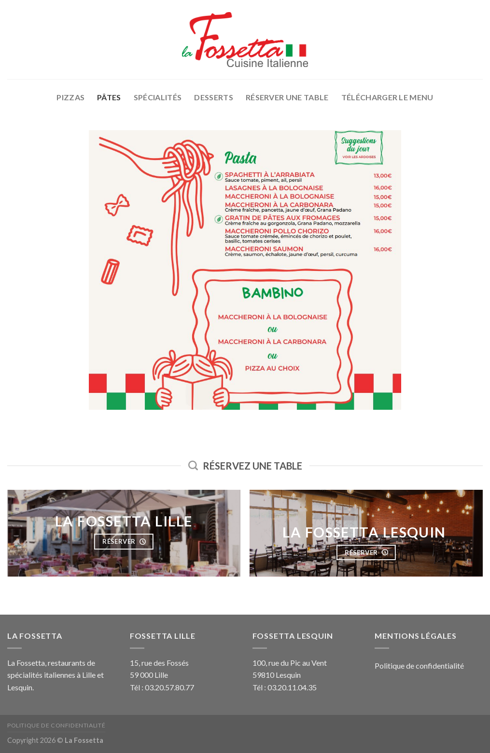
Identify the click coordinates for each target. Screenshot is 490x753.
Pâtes (109, 97)
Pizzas (70, 97)
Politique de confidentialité (419, 665)
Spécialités (158, 97)
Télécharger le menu (387, 97)
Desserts (213, 97)
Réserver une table (287, 97)
